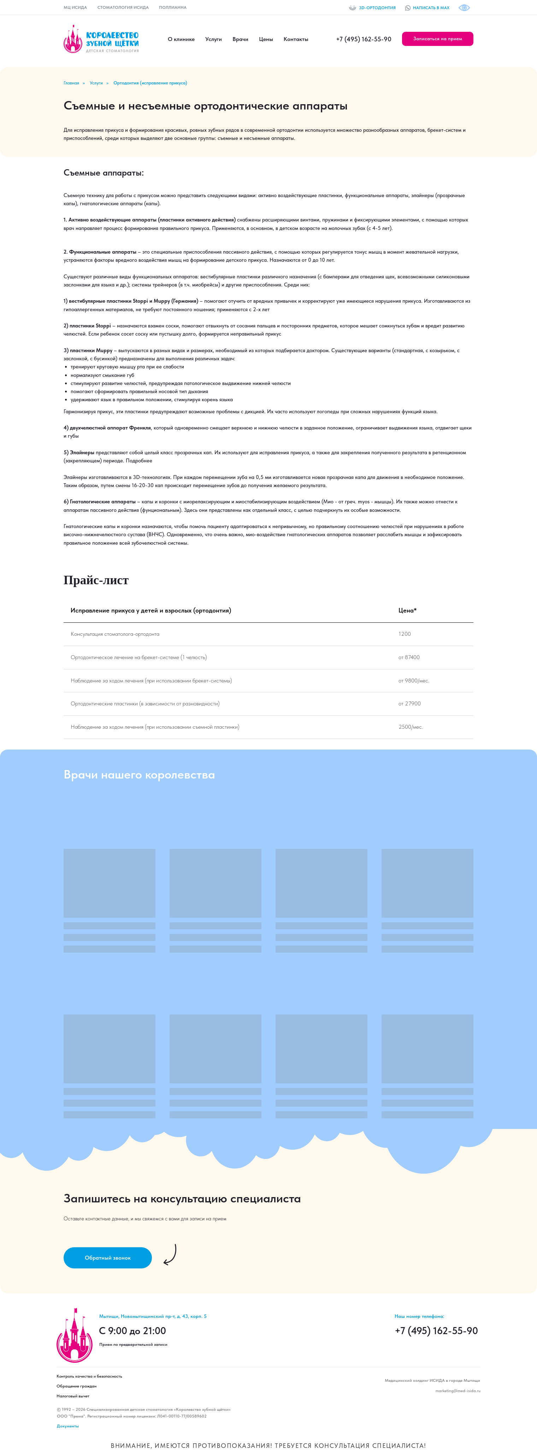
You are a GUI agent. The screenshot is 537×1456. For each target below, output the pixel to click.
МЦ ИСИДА (75, 7)
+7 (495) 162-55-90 (363, 39)
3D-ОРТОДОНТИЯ (377, 7)
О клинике (181, 39)
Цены (266, 39)
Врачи (240, 39)
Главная (71, 82)
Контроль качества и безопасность (89, 1376)
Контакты (296, 39)
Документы (68, 1426)
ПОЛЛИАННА (173, 7)
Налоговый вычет (73, 1395)
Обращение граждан (76, 1386)
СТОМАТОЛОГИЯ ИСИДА (123, 7)
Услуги (213, 39)
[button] (437, 39)
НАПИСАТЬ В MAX (431, 7)
